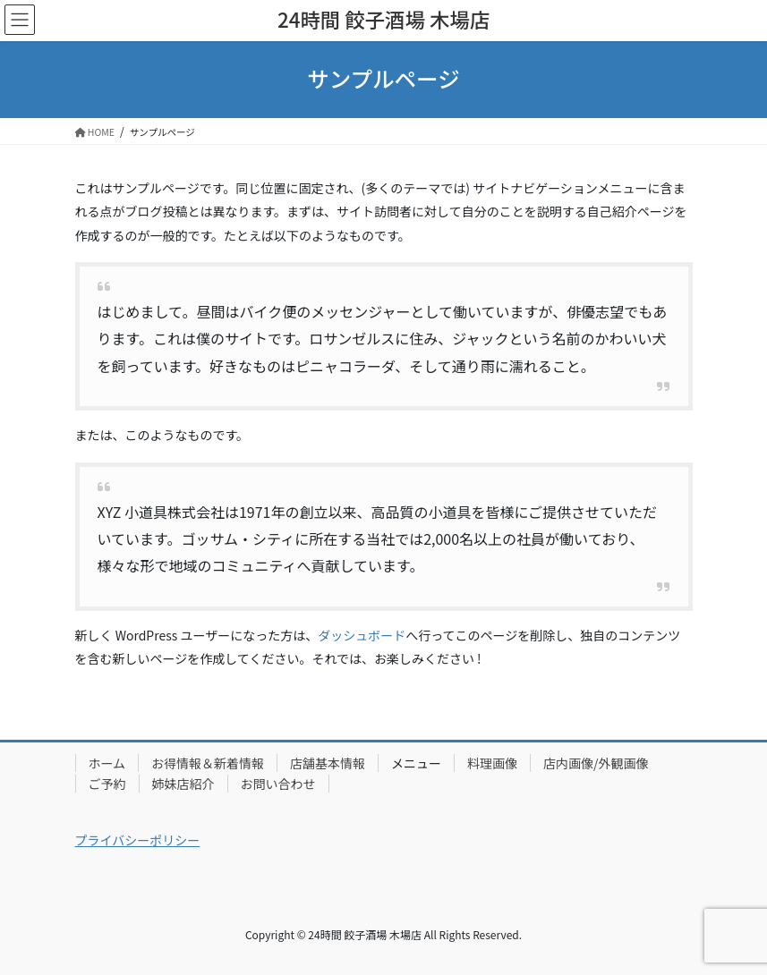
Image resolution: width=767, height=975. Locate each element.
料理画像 (492, 763)
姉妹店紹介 (183, 784)
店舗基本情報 (327, 763)
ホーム (107, 763)
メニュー (416, 763)
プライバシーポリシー (137, 840)
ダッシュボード (361, 635)
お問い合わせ (278, 784)
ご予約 (107, 784)
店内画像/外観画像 (596, 763)
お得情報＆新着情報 (207, 763)
